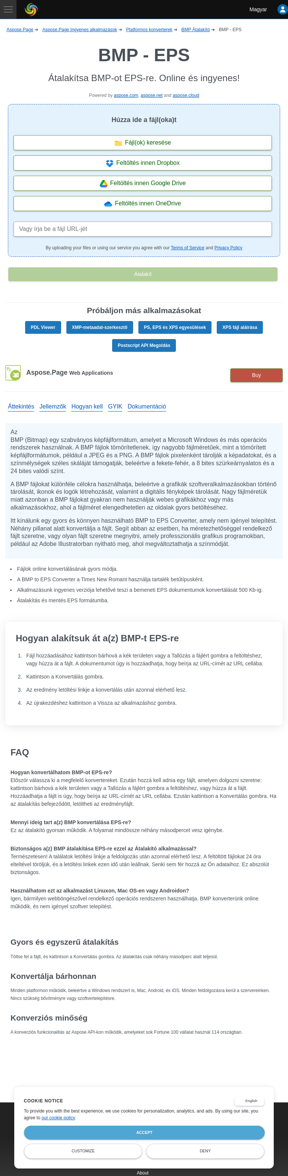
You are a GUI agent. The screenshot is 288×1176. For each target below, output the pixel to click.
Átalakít (143, 274)
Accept (144, 1132)
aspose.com (126, 95)
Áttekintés (21, 406)
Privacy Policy (228, 247)
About (142, 1173)
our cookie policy (58, 1117)
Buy (256, 375)
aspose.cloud (185, 95)
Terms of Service (187, 247)
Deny (205, 1151)
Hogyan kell (87, 406)
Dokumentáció (147, 406)
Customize (83, 1151)
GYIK (115, 406)
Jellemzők (52, 406)
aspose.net (152, 95)
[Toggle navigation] (8, 9)
